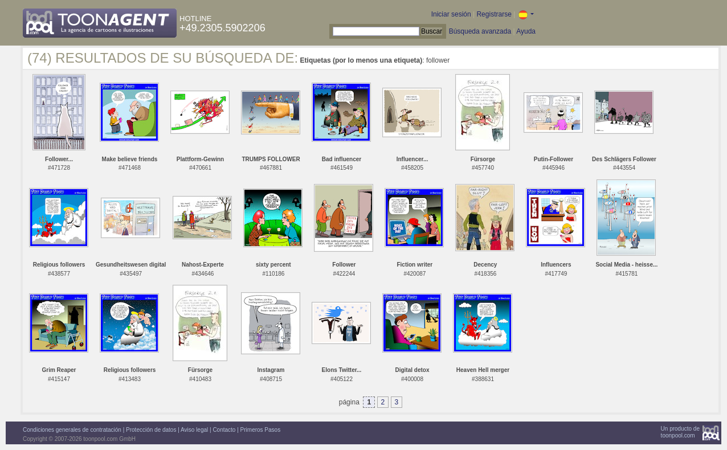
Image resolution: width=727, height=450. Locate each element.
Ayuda (526, 31)
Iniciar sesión (451, 14)
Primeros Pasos (260, 430)
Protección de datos (151, 430)
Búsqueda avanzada (480, 31)
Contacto (224, 430)
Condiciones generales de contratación (72, 430)
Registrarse (493, 14)
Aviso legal (194, 430)
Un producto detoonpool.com (680, 432)
